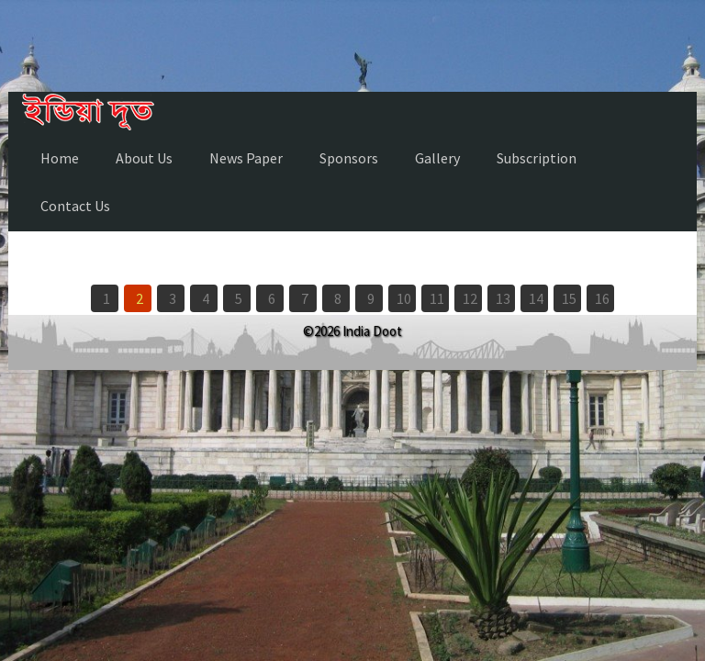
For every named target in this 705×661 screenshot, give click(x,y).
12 (470, 298)
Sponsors (348, 158)
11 (437, 298)
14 (536, 298)
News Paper (246, 158)
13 (503, 298)
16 (602, 298)
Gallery (437, 158)
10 (404, 298)
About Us (144, 158)
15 (569, 298)
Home (59, 158)
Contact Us (75, 205)
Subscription (536, 158)
